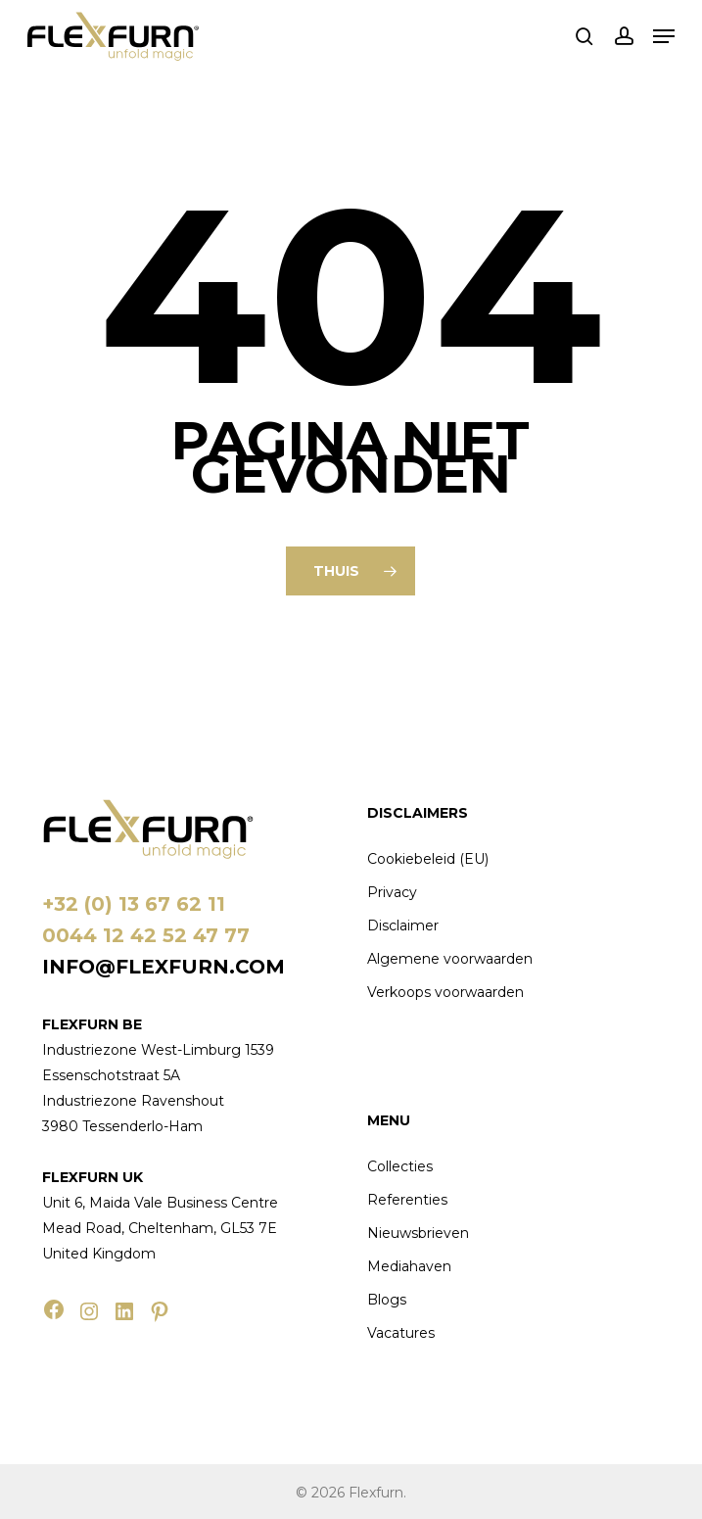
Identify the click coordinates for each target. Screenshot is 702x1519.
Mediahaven (409, 1266)
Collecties (400, 1166)
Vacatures (401, 1333)
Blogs (386, 1299)
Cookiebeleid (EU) (428, 859)
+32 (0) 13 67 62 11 (133, 904)
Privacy (392, 892)
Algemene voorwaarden (450, 959)
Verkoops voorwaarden (445, 992)
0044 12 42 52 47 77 (146, 935)
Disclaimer (403, 925)
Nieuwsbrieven (418, 1233)
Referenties (407, 1200)
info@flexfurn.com (163, 966)
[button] (664, 36)
